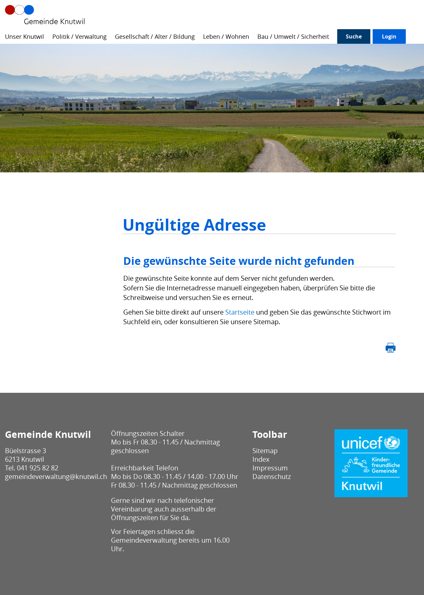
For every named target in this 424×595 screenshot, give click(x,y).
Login (389, 36)
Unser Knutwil (24, 36)
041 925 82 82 (37, 467)
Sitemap (265, 450)
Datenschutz (271, 476)
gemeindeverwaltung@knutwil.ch (56, 476)
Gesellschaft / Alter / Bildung (155, 36)
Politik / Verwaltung (79, 36)
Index (260, 459)
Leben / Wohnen (226, 36)
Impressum (270, 467)
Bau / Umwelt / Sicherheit (293, 36)
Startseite (239, 312)
